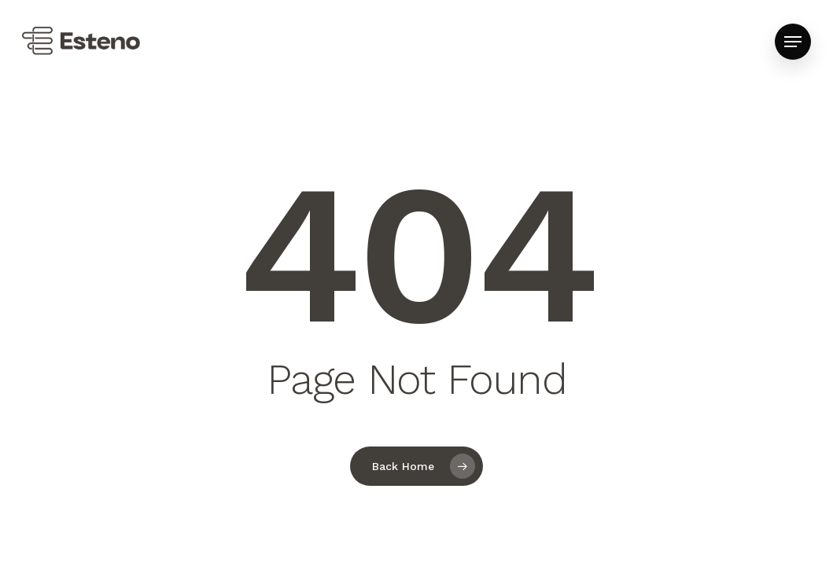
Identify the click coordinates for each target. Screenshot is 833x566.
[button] (793, 42)
